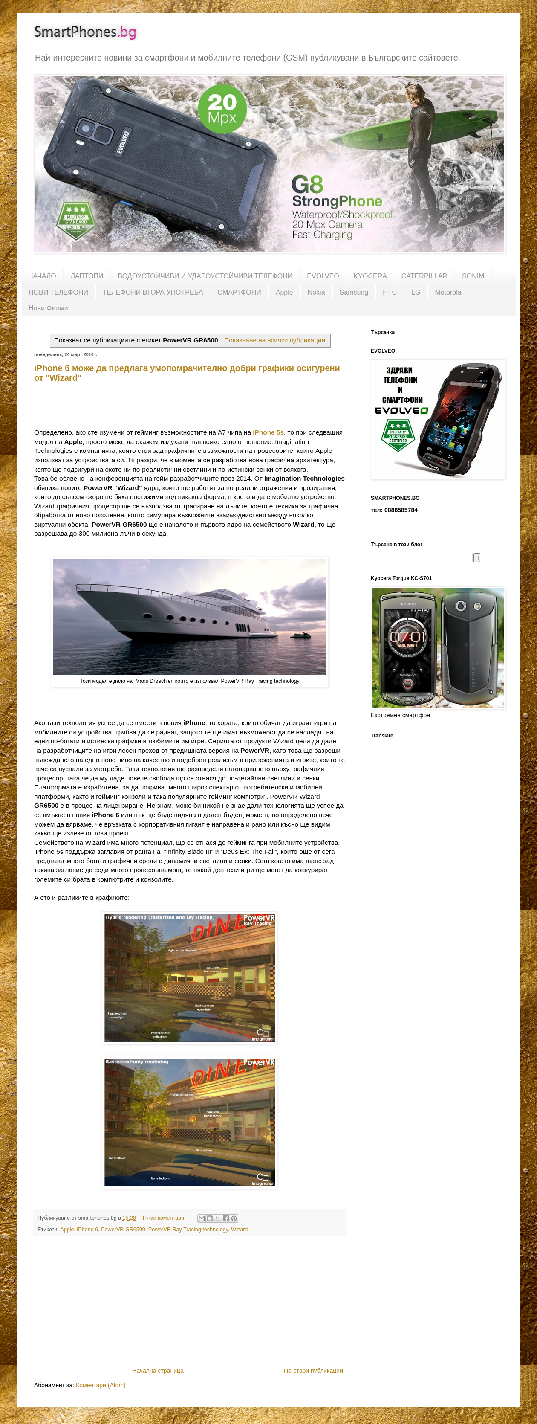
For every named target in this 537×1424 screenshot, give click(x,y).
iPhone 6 (87, 1230)
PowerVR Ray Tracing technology (188, 1230)
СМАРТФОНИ (239, 292)
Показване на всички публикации (274, 340)
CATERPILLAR (424, 276)
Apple (284, 292)
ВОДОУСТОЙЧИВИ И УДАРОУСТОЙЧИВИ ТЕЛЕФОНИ (205, 276)
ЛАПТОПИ (87, 276)
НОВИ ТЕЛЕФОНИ (58, 292)
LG (415, 292)
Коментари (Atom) (101, 1385)
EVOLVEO (323, 276)
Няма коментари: (165, 1218)
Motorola (448, 292)
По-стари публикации (313, 1370)
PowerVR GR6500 (123, 1230)
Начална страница (158, 1370)
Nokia (316, 292)
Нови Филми (48, 308)
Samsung (354, 292)
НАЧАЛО (42, 276)
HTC (390, 292)
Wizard (239, 1230)
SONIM (473, 276)
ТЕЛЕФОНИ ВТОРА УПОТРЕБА (153, 292)
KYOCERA (370, 276)
